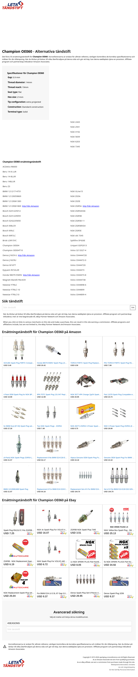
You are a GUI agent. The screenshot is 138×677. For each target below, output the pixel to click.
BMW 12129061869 (12, 206)
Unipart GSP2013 (78, 245)
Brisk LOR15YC (10, 240)
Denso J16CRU (9, 260)
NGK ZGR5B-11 (77, 220)
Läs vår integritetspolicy (126, 667)
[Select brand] (69, 623)
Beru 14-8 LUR (9, 171)
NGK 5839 (75, 136)
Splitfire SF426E (77, 240)
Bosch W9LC (8, 230)
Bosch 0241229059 (12, 215)
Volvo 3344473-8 (78, 275)
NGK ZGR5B (76, 215)
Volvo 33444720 (77, 265)
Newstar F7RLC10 (11, 294)
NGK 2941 (75, 126)
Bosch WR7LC (9, 235)
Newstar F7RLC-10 (11, 289)
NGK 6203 (75, 141)
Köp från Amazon (30, 206)
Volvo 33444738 (77, 279)
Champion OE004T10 (13, 250)
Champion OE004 (11, 245)
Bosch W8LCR (9, 225)
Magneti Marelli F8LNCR (14, 279)
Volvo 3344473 (77, 270)
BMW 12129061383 (12, 201)
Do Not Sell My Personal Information (122, 670)
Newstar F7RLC (10, 284)
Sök (132, 307)
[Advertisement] (69, 29)
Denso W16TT (9, 265)
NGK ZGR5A (76, 206)
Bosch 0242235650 (12, 220)
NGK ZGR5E (75, 230)
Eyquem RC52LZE (11, 270)
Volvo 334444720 (78, 255)
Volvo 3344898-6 (78, 284)
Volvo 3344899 (77, 289)
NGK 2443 (75, 122)
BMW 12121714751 (12, 191)
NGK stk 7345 (76, 235)
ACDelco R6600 (10, 166)
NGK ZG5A (75, 196)
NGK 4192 (75, 131)
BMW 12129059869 (12, 196)
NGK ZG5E (75, 201)
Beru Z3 (6, 186)
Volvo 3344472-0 (78, 260)
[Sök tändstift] (66, 308)
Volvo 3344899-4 (78, 294)
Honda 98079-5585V (13, 275)
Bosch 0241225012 (12, 210)
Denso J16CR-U (10, 255)
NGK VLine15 (76, 191)
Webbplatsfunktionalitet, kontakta (123, 665)
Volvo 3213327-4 (78, 250)
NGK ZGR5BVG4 (77, 225)
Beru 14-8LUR (9, 176)
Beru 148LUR (9, 181)
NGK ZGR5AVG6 (77, 210)
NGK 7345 (75, 146)
